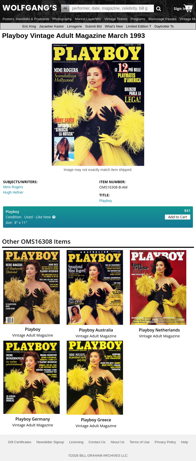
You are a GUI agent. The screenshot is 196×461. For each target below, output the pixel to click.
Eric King (29, 26)
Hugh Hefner (13, 192)
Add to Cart (177, 216)
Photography (62, 19)
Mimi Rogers (13, 187)
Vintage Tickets (115, 19)
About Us (118, 442)
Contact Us (97, 442)
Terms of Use (140, 442)
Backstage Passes (163, 19)
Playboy (105, 201)
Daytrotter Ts (164, 26)
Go (158, 8)
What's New (114, 26)
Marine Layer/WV (88, 19)
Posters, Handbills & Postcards (26, 19)
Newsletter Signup (50, 442)
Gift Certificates (19, 442)
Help (184, 442)
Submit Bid (93, 26)
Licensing (76, 442)
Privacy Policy (165, 442)
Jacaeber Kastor (51, 26)
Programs (138, 19)
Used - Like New (37, 216)
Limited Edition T (138, 26)
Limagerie (74, 26)
